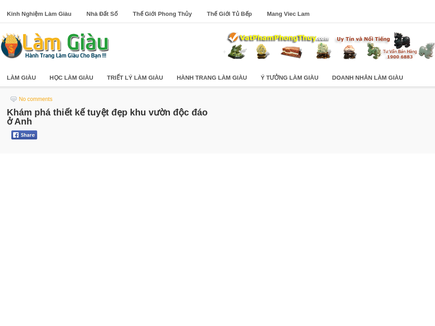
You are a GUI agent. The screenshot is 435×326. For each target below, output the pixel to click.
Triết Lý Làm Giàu (135, 77)
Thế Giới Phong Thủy (162, 13)
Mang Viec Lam (288, 13)
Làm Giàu (21, 77)
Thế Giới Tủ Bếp (229, 13)
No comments (36, 99)
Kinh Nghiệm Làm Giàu (39, 13)
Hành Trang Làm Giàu (212, 77)
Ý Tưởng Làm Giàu (290, 77)
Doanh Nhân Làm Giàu (367, 77)
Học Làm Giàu (71, 77)
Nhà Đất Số (102, 13)
